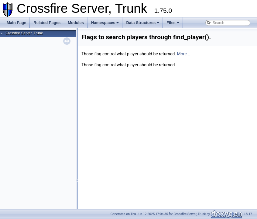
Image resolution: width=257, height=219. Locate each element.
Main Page (16, 22)
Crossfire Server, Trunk (24, 33)
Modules (76, 22)
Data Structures (142, 22)
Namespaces (105, 22)
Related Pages (46, 22)
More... (183, 53)
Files (172, 22)
